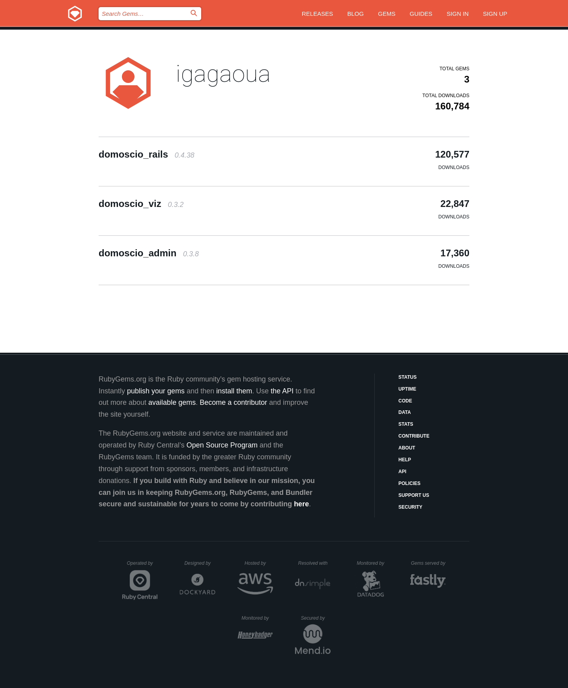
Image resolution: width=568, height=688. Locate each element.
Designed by (199, 563)
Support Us (413, 495)
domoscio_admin (149, 253)
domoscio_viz (141, 203)
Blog (355, 13)
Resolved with (314, 563)
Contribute (414, 436)
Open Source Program (222, 445)
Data (404, 412)
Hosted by (259, 563)
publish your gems (156, 391)
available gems (172, 402)
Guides (421, 13)
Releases (317, 13)
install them (234, 391)
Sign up (495, 13)
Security (410, 507)
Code (405, 401)
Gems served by (428, 563)
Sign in (458, 13)
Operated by (142, 565)
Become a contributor (233, 402)
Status (407, 377)
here (301, 504)
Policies (409, 483)
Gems (386, 13)
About (406, 448)
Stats (405, 424)
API (402, 471)
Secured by (316, 618)
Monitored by (373, 563)
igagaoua (223, 74)
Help (404, 459)
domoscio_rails (146, 154)
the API (282, 391)
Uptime (407, 389)
